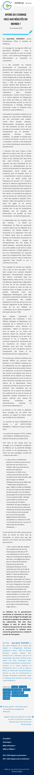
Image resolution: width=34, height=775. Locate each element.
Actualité (15, 687)
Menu (30, 3)
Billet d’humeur (9, 746)
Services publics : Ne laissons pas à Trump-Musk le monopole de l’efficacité (15, 709)
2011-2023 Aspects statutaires (14, 755)
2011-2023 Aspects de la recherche (16, 759)
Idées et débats (8, 749)
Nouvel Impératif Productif (12, 690)
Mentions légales (17, 771)
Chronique (22, 687)
